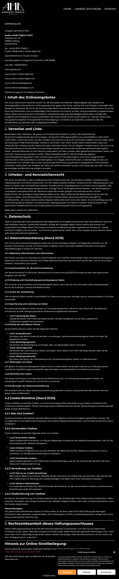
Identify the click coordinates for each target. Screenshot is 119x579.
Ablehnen (86, 572)
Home (67, 8)
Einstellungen (106, 572)
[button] (114, 552)
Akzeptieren (67, 572)
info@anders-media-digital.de (26, 51)
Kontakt (110, 8)
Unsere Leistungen (88, 8)
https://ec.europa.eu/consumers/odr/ (22, 552)
